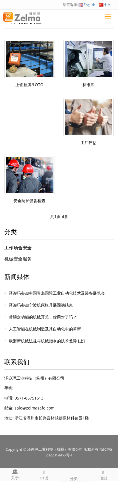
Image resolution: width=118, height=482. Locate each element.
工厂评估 (89, 142)
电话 (44, 474)
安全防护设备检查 (29, 200)
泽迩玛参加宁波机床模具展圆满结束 (41, 305)
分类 (74, 474)
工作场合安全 (18, 248)
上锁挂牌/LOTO (29, 84)
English (87, 4)
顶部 (103, 474)
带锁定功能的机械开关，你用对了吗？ (43, 317)
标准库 (89, 84)
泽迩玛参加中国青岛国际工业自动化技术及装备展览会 (57, 293)
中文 (105, 4)
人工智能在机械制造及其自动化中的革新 (45, 329)
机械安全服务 (18, 259)
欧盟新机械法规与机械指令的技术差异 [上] (47, 341)
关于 (14, 474)
